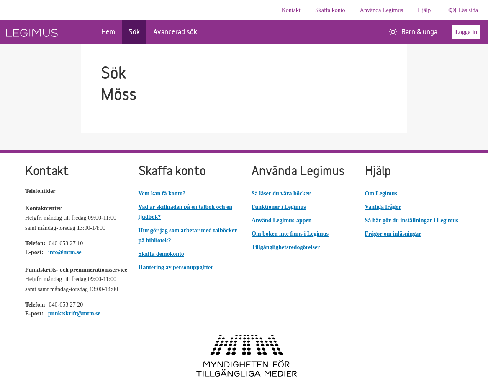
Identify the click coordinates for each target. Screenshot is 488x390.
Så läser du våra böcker (281, 193)
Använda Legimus (381, 10)
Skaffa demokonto (161, 254)
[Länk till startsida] (47, 32)
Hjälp (424, 10)
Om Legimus (381, 193)
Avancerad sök (175, 31)
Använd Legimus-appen (282, 220)
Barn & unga (413, 31)
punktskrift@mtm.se (74, 313)
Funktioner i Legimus (279, 207)
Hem (108, 31)
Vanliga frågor (383, 207)
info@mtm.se (65, 252)
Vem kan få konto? (162, 193)
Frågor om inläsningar (393, 234)
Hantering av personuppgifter (176, 267)
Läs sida (468, 10)
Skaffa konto (330, 10)
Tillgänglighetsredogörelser (286, 247)
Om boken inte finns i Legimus (290, 234)
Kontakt (291, 10)
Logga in (466, 32)
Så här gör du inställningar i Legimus (411, 220)
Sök (134, 31)
